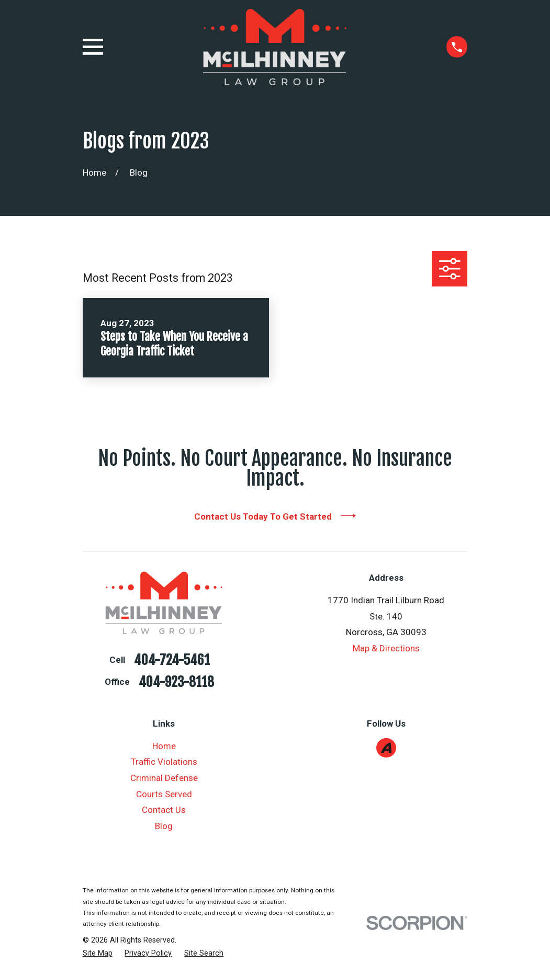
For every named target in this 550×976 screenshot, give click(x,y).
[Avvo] (386, 747)
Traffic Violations (164, 761)
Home (164, 746)
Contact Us (164, 810)
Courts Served (164, 794)
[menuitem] (98, 953)
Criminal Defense (164, 778)
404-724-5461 (172, 660)
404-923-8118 (176, 682)
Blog (164, 826)
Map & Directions (386, 648)
